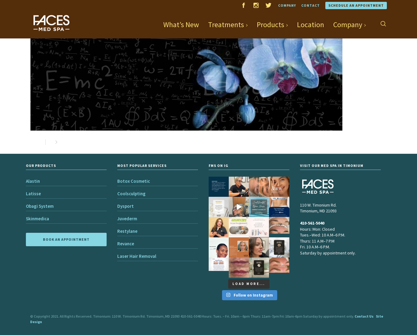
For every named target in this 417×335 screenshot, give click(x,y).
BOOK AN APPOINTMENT (66, 239)
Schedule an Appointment (356, 5)
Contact (310, 5)
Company (287, 5)
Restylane (127, 231)
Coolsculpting (131, 193)
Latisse (33, 193)
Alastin (33, 181)
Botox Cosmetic (133, 181)
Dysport (125, 206)
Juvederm (127, 219)
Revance (125, 244)
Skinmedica (37, 219)
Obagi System (40, 206)
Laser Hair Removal (136, 256)
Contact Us (364, 316)
